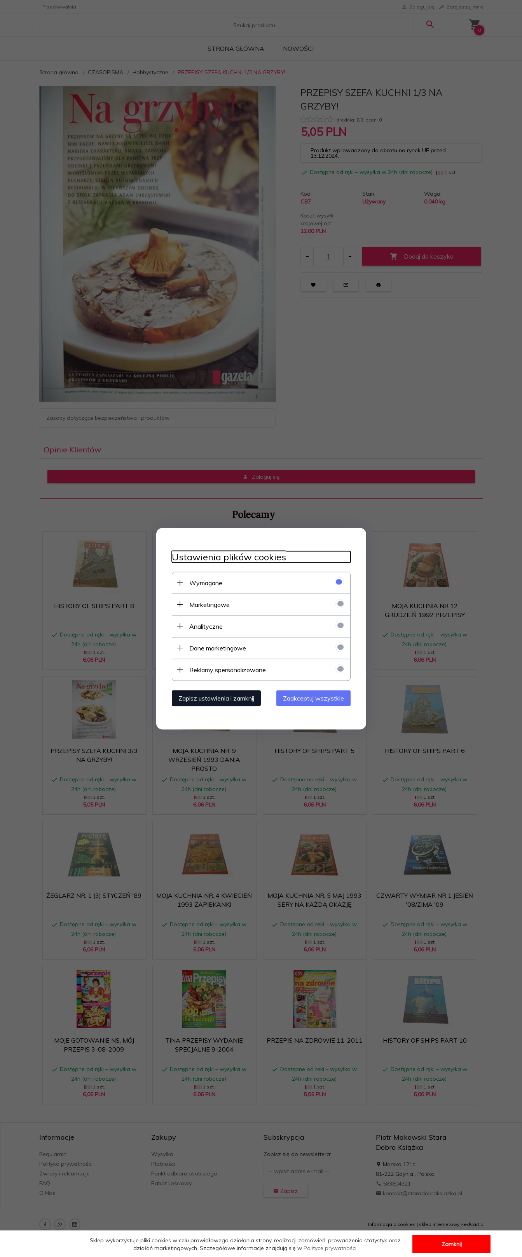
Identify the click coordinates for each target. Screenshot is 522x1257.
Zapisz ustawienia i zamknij (216, 698)
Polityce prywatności (330, 1248)
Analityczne (206, 626)
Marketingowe (209, 604)
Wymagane (205, 582)
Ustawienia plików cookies (229, 556)
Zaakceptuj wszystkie (313, 698)
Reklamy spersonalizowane (227, 669)
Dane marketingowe (217, 648)
